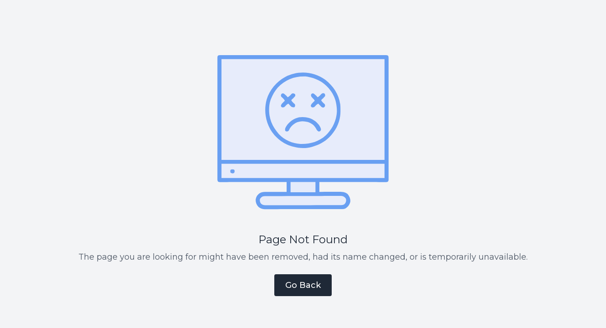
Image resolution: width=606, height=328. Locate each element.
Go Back (303, 285)
